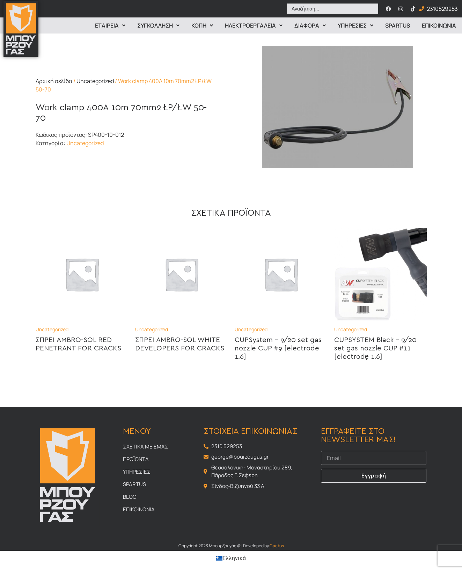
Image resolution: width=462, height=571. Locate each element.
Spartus (397, 25)
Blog (130, 496)
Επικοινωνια (439, 25)
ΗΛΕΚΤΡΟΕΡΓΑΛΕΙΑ (254, 25)
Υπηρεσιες (355, 25)
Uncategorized (95, 81)
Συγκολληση (158, 25)
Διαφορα (310, 25)
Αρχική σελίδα (54, 81)
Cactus (277, 546)
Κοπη (202, 25)
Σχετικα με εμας (145, 446)
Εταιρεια (110, 25)
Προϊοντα (136, 459)
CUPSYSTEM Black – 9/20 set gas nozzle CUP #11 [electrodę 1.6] (375, 348)
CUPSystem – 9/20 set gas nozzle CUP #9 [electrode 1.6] (278, 348)
